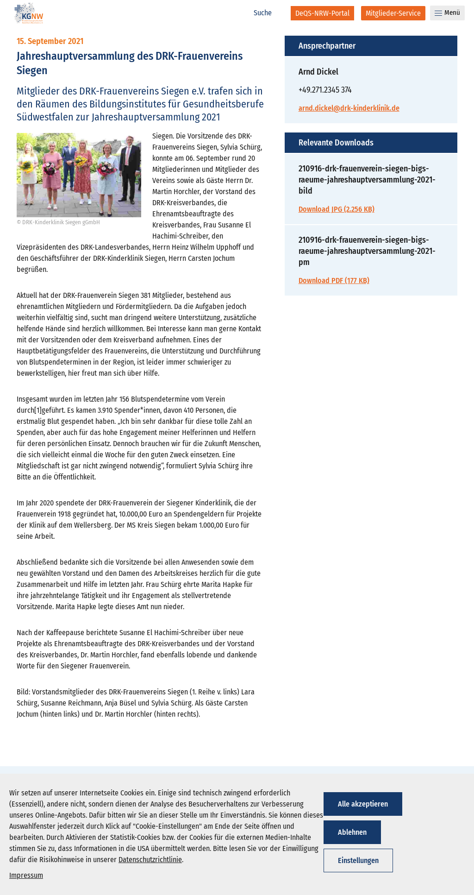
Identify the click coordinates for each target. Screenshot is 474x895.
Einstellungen (358, 860)
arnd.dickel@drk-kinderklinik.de (349, 108)
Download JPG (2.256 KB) (336, 209)
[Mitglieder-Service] (393, 13)
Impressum (26, 875)
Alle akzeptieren (363, 804)
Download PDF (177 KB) (334, 280)
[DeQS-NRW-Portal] (322, 13)
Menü (447, 12)
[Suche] (267, 13)
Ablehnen (352, 832)
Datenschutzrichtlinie (150, 859)
